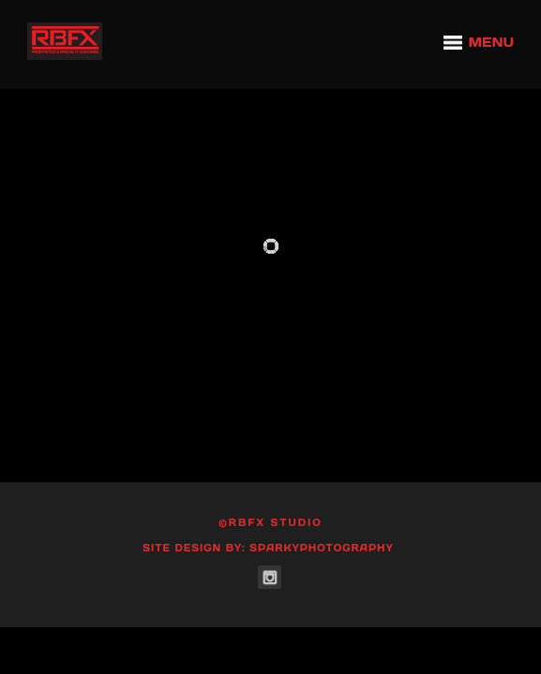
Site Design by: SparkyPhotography (268, 548)
